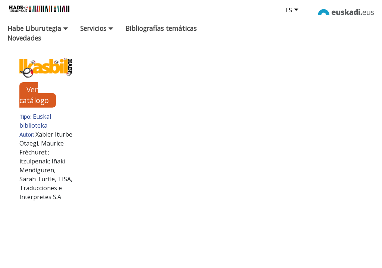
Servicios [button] (96, 28)
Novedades (24, 38)
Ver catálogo (34, 94)
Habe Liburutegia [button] (37, 28)
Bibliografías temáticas (161, 28)
